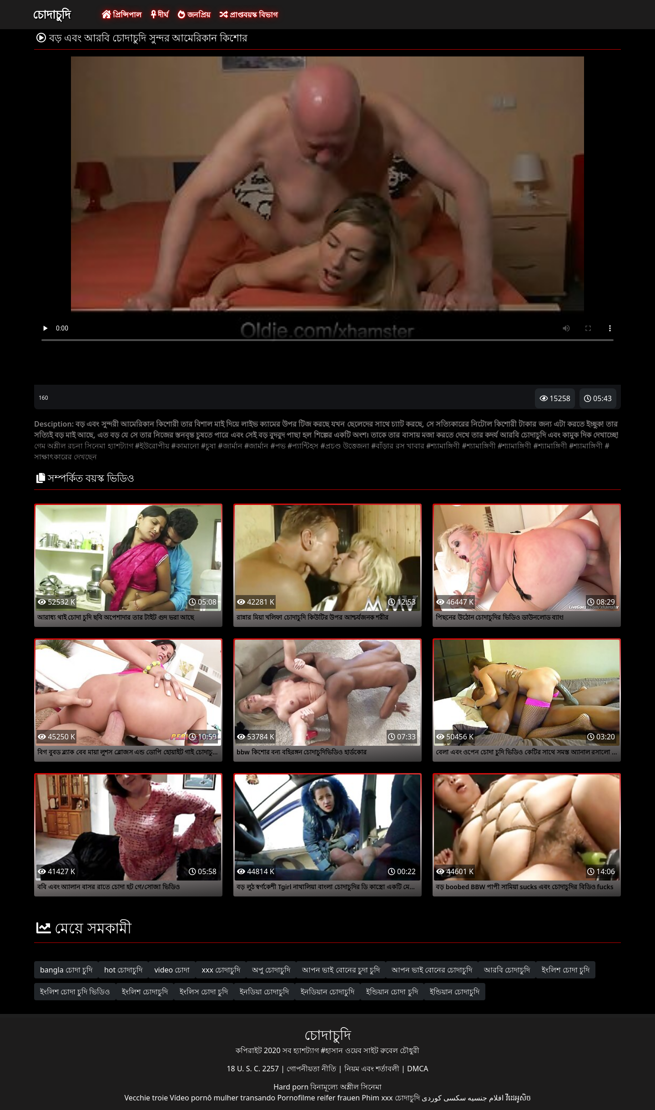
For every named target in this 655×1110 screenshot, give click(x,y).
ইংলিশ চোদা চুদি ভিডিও (75, 992)
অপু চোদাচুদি (271, 970)
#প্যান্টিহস (302, 446)
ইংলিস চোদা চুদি (204, 992)
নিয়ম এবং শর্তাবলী (372, 1069)
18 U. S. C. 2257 (254, 1069)
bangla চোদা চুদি (66, 970)
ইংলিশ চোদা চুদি (565, 970)
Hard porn (291, 1087)
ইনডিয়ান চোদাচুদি (327, 992)
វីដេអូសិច (518, 1098)
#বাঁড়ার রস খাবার (397, 446)
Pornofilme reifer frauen (318, 1098)
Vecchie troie (146, 1098)
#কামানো (185, 446)
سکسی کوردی (444, 1098)
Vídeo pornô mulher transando (222, 1098)
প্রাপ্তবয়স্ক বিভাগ (248, 15)
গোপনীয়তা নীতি (312, 1069)
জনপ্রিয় (194, 15)
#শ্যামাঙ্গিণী (443, 446)
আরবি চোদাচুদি (507, 970)
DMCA (417, 1069)
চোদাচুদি (52, 14)
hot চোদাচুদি (123, 970)
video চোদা (172, 970)
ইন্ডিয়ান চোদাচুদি (454, 992)
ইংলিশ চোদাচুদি (144, 992)
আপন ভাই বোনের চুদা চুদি (341, 970)
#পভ (277, 446)
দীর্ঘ (159, 15)
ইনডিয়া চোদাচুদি (264, 992)
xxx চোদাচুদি (221, 970)
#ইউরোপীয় (152, 446)
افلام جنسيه (486, 1098)
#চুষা (208, 446)
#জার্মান (230, 446)
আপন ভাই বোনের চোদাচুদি (432, 970)
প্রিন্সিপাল (121, 15)
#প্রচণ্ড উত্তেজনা (344, 446)
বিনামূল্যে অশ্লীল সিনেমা (345, 1087)
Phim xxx (377, 1098)
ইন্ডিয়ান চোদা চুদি (392, 992)
